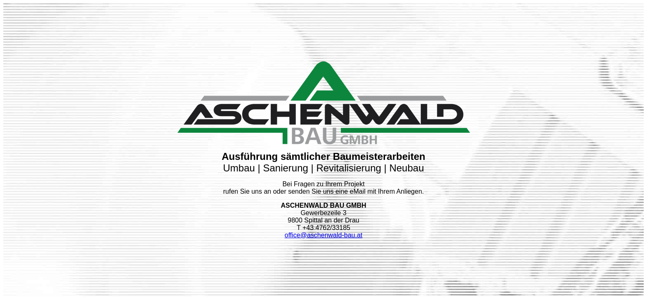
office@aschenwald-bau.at (324, 233)
